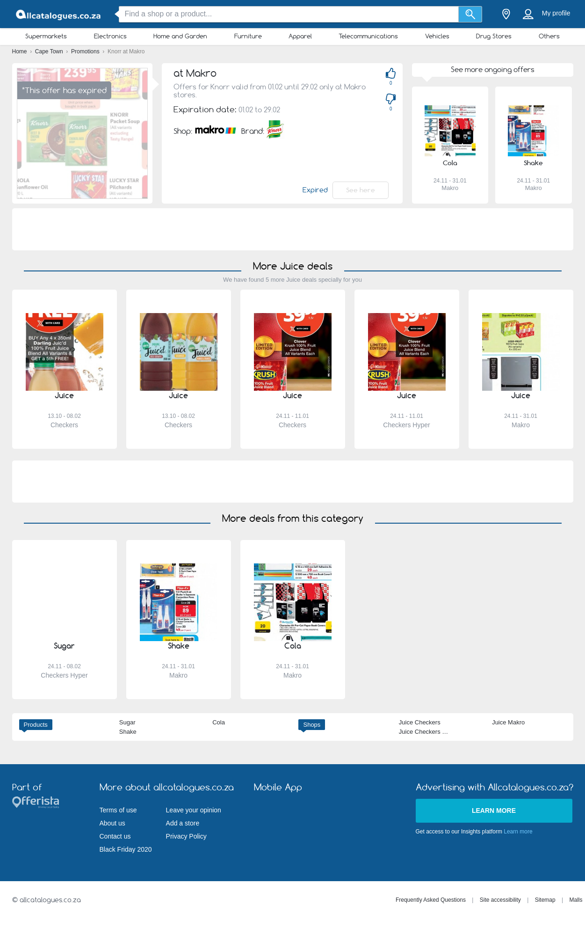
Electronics (110, 36)
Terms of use (118, 810)
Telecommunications (368, 36)
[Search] (470, 14)
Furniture (248, 36)
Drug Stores (494, 36)
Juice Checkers (420, 722)
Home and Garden (180, 36)
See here (360, 190)
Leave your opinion (193, 810)
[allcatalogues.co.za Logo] (59, 14)
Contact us (115, 836)
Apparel (300, 36)
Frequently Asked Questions (431, 900)
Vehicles (437, 36)
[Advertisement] (293, 229)
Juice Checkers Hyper (428, 731)
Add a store (183, 823)
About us (112, 823)
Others (549, 36)
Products (36, 724)
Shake (128, 731)
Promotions (86, 51)
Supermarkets (46, 36)
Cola (218, 722)
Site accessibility (500, 900)
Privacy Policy (186, 836)
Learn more (494, 810)
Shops (311, 724)
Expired (315, 190)
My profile (556, 13)
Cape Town (50, 51)
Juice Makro (508, 722)
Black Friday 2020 (126, 849)
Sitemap (545, 900)
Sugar (127, 722)
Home (20, 51)
